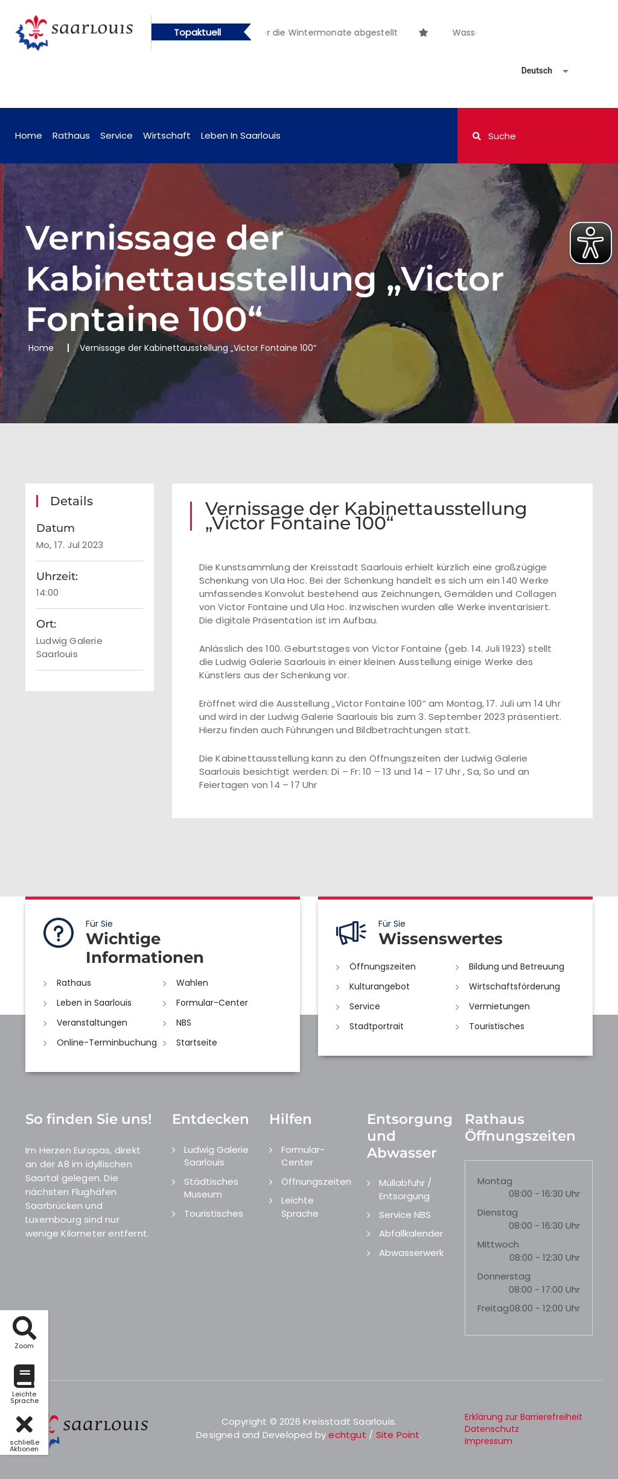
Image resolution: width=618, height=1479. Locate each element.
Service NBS (405, 1214)
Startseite (196, 1042)
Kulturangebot (379, 986)
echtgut (347, 1434)
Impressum (488, 1441)
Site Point (398, 1434)
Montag (494, 1181)
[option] (440, 26)
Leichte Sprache (300, 1206)
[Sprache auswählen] (530, 70)
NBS (183, 1023)
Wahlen (192, 983)
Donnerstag (503, 1276)
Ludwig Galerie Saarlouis (216, 1155)
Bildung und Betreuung (516, 966)
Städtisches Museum (211, 1187)
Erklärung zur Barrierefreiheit (523, 1417)
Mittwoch (498, 1244)
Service (116, 135)
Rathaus (71, 135)
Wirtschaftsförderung (514, 986)
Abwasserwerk (411, 1252)
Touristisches (496, 1026)
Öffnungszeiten (382, 966)
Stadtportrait (376, 1026)
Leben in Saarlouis (241, 135)
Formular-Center (212, 1003)
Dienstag (497, 1212)
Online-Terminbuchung (107, 1042)
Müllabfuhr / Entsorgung (405, 1189)
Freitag (493, 1308)
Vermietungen (499, 1006)
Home (28, 135)
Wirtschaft (167, 135)
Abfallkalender (411, 1233)
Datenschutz (492, 1429)
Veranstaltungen (92, 1023)
